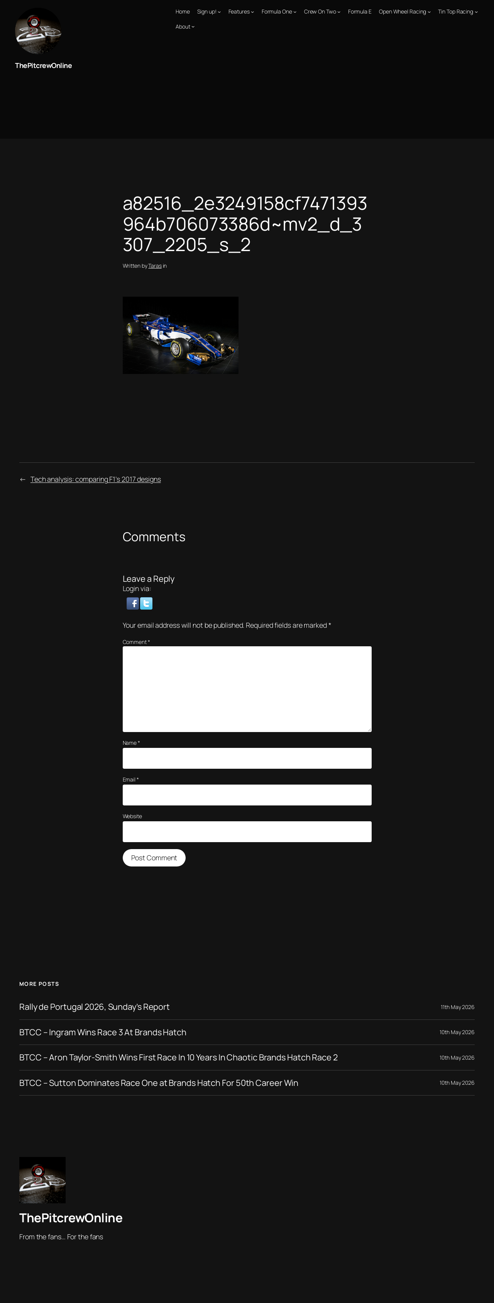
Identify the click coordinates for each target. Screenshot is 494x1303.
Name (131, 742)
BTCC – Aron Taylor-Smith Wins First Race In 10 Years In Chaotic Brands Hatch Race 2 (178, 1057)
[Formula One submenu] (294, 11)
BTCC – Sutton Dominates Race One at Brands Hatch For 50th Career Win (158, 1082)
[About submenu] (193, 26)
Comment (136, 642)
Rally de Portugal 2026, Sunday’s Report (94, 1006)
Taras (155, 265)
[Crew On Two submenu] (338, 11)
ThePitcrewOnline (43, 65)
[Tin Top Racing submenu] (476, 11)
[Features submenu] (252, 11)
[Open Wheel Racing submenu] (429, 11)
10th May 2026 (457, 1032)
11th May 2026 (458, 1007)
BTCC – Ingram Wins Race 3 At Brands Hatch (102, 1032)
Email (131, 779)
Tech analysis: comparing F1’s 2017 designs (95, 479)
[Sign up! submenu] (219, 11)
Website (132, 816)
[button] (133, 602)
